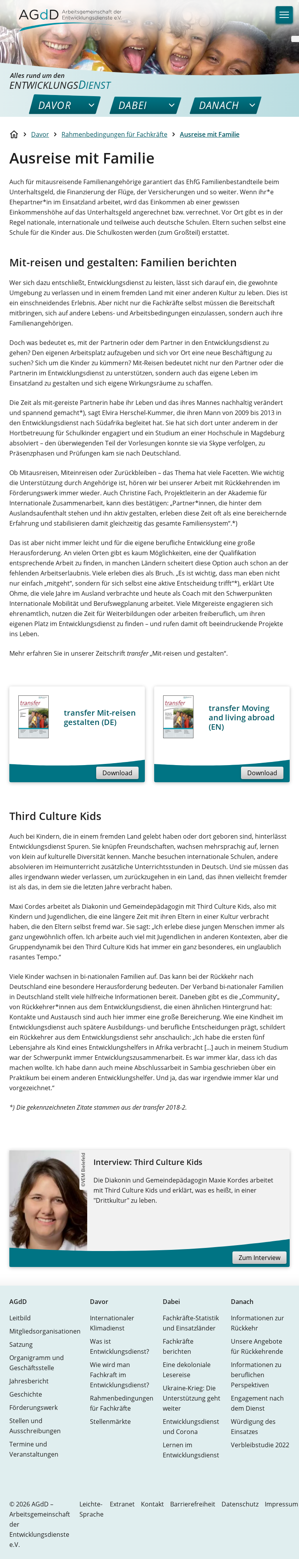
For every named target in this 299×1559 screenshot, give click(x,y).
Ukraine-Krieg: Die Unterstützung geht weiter (191, 1398)
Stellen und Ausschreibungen (35, 1425)
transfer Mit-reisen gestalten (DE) (100, 717)
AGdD (18, 1301)
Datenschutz (240, 1504)
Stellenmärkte (110, 1421)
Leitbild (20, 1318)
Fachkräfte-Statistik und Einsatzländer (191, 1323)
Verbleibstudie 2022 (260, 1445)
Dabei (171, 1301)
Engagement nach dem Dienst (257, 1403)
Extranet (122, 1504)
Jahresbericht (29, 1381)
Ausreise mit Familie (209, 134)
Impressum (281, 1504)
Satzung (21, 1344)
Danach (242, 1301)
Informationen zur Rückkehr (257, 1323)
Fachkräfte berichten (178, 1346)
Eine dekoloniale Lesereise (187, 1369)
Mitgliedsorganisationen (45, 1331)
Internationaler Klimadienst (112, 1323)
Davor (40, 134)
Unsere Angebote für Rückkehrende (257, 1346)
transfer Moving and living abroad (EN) (241, 717)
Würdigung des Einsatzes (253, 1426)
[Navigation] (284, 14)
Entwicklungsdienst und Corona (191, 1426)
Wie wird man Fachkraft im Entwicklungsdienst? (119, 1374)
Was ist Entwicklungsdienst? (119, 1346)
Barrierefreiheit (192, 1504)
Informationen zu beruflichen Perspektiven (256, 1374)
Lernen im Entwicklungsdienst (191, 1450)
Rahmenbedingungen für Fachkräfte (114, 134)
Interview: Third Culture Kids (147, 1162)
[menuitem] (54, 105)
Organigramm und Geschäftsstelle (36, 1362)
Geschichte (25, 1394)
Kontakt (152, 1504)
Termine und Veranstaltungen (33, 1449)
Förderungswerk (33, 1407)
